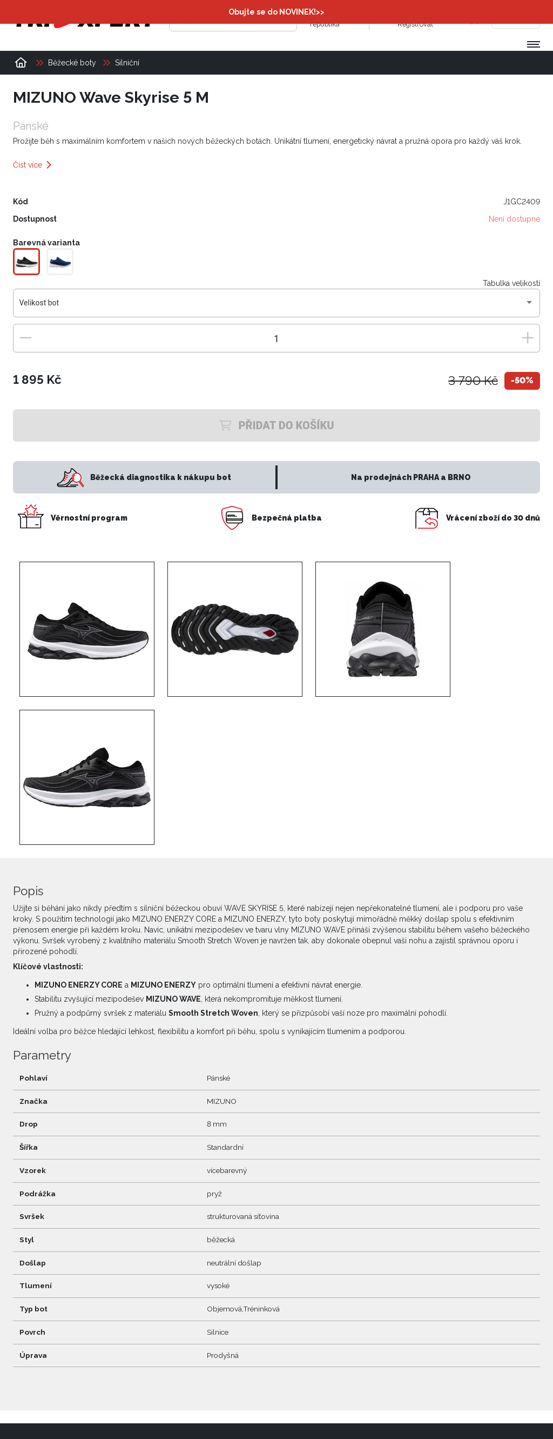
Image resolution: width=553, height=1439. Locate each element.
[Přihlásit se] (386, 19)
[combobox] (276, 306)
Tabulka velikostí (511, 282)
